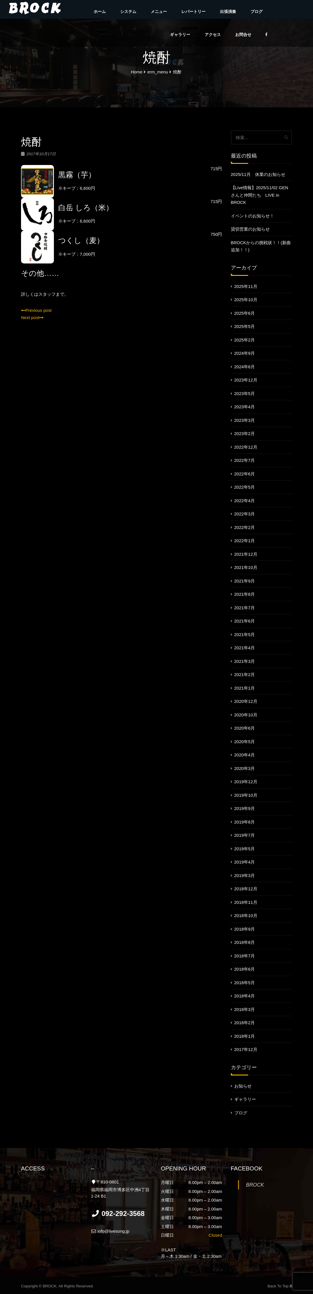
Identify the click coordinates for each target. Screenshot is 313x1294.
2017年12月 (245, 1049)
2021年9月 (244, 580)
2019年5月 (244, 848)
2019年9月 (244, 808)
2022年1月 (244, 540)
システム (128, 11)
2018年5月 (244, 982)
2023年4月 (244, 406)
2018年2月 (244, 1022)
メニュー (159, 11)
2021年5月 (244, 634)
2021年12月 (245, 554)
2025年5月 (244, 326)
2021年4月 (244, 647)
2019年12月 (245, 781)
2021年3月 (244, 661)
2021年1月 (244, 688)
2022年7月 (244, 460)
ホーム (100, 11)
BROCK (255, 1185)
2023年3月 (244, 420)
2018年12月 (245, 888)
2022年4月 (244, 500)
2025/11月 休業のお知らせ (258, 174)
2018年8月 (244, 942)
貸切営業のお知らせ (250, 229)
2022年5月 (244, 487)
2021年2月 (244, 674)
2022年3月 (244, 513)
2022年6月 (244, 473)
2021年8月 (244, 594)
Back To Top (279, 1286)
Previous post (36, 310)
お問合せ (243, 34)
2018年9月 (244, 929)
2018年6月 (244, 969)
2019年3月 (244, 875)
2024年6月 (244, 366)
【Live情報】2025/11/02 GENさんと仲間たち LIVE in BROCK (259, 195)
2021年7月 (244, 607)
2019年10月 (245, 795)
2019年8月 (244, 821)
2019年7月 (244, 835)
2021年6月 (244, 620)
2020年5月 (244, 741)
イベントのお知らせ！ (252, 215)
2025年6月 (244, 313)
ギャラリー (180, 34)
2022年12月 (245, 447)
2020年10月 (245, 714)
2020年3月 (244, 768)
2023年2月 (244, 433)
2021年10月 (245, 567)
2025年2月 (244, 339)
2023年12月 (245, 379)
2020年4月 (244, 754)
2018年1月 (244, 1036)
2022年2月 (244, 527)
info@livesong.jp (110, 1231)
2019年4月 (244, 861)
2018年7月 (244, 955)
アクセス (213, 34)
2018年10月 (245, 915)
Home (136, 71)
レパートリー (193, 11)
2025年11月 (245, 286)
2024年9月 (244, 353)
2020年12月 (245, 701)
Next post (32, 317)
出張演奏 (228, 11)
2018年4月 (244, 995)
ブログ (256, 11)
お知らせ (243, 1086)
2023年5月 (244, 393)
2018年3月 (244, 1009)
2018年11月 (245, 902)
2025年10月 (245, 299)
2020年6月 (244, 728)
